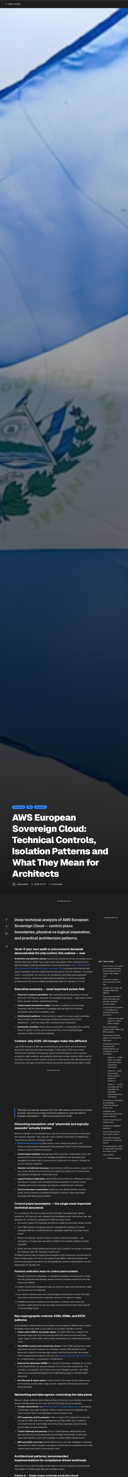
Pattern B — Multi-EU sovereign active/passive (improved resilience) (115, 1121)
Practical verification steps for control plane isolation (116, 1065)
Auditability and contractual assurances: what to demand (112, 1158)
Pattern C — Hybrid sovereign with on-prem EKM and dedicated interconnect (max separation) (115, 1135)
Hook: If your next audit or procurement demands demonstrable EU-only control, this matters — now (113, 1016)
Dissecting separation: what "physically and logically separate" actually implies (112, 1045)
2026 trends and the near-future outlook (111, 1177)
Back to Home (13, 4)
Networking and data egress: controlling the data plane (112, 1082)
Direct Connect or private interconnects (61, 1411)
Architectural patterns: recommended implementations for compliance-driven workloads (111, 1094)
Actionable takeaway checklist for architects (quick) (112, 1185)
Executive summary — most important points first (112, 1026)
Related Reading (114, 1203)
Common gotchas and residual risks (112, 1165)
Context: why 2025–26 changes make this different (112, 1035)
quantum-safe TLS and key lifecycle (74, 1360)
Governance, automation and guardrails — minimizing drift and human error (113, 1149)
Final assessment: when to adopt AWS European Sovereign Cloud (112, 1193)
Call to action (108, 1199)
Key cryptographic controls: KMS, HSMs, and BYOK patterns (113, 1074)
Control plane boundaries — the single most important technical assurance (113, 1056)
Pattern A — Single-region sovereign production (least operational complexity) (115, 1107)
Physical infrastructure (29, 1148)
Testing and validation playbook (112, 1171)
